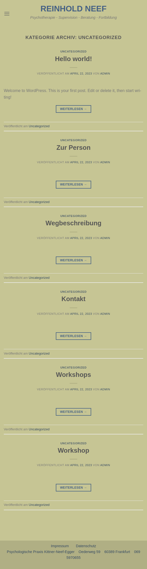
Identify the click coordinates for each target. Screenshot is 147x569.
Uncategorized (73, 51)
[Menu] (7, 13)
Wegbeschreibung (73, 223)
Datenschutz (86, 546)
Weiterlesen (73, 109)
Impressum (60, 546)
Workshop (73, 450)
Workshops (73, 374)
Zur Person (73, 147)
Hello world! (73, 58)
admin (105, 73)
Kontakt (73, 298)
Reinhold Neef (73, 9)
